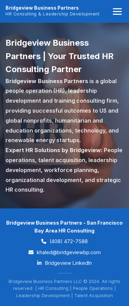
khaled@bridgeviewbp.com (65, 252)
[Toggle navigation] (117, 11)
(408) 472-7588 (64, 241)
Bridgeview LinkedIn (64, 263)
